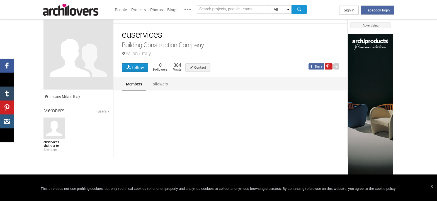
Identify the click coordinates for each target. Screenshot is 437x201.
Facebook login (377, 10)
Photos (156, 9)
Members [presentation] (134, 84)
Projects (138, 9)
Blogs (172, 9)
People (121, 9)
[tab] (134, 83)
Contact (200, 68)
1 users (101, 111)
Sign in (349, 10)
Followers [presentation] (159, 84)
